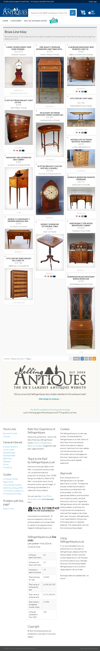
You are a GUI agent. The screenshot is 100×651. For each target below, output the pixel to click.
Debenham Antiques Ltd (19, 266)
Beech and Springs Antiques (81, 55)
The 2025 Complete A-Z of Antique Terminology (50, 409)
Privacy (6, 464)
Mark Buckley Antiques (50, 120)
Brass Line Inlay (17, 359)
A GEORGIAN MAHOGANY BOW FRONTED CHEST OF (81, 48)
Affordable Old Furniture (81, 284)
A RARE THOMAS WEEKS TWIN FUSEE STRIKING (18, 48)
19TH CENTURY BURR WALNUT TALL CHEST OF (18, 259)
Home (5, 21)
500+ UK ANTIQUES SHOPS (35, 21)
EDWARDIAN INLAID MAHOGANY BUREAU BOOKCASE (81, 278)
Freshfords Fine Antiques (81, 106)
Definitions (7, 458)
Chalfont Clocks (18, 55)
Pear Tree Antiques (19, 108)
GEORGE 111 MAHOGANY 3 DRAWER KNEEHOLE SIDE (19, 220)
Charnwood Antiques (49, 55)
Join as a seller (8, 450)
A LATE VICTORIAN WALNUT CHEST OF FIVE (18, 101)
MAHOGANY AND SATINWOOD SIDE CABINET (18, 159)
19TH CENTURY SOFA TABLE (81, 98)
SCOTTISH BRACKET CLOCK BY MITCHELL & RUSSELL (50, 167)
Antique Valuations (10, 447)
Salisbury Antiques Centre (19, 165)
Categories (16, 21)
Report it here (8, 508)
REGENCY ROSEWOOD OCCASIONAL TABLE (50, 225)
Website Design (9, 452)
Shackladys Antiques (81, 185)
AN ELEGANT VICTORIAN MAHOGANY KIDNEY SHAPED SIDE (50, 115)
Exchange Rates (9, 455)
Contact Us (7, 467)
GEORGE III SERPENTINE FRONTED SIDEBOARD (81, 178)
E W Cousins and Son (18, 227)
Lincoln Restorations (81, 147)
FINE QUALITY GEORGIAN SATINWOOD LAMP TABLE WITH (50, 48)
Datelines (7, 461)
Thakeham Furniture (81, 231)
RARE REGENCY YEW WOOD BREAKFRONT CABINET (81, 224)
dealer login (93, 2)
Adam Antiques (49, 232)
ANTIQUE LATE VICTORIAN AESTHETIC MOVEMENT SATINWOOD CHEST (81, 142)
